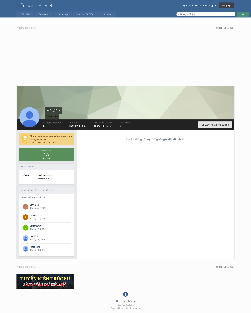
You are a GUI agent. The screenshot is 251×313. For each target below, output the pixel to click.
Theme (120, 301)
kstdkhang (35, 247)
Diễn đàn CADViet (34, 5)
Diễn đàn (25, 14)
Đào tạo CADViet (85, 14)
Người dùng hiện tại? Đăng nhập (199, 5)
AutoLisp (63, 14)
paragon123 (36, 215)
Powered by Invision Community (125, 308)
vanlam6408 (35, 226)
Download (44, 14)
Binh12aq (34, 205)
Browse (108, 14)
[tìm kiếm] (205, 14)
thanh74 (34, 236)
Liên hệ (131, 301)
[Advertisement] (125, 57)
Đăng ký (226, 5)
